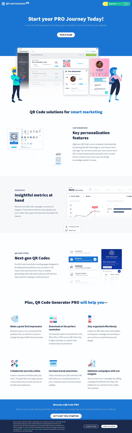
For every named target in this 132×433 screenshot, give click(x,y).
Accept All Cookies (109, 426)
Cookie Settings (91, 426)
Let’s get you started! (66, 416)
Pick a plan (66, 34)
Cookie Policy (27, 429)
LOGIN (126, 4)
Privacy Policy (38, 429)
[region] (66, 426)
